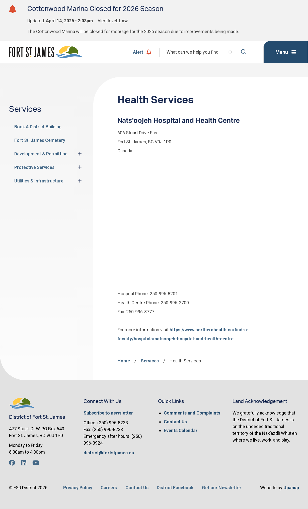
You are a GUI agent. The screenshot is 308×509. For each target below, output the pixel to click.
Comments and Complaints (192, 413)
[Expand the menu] (285, 52)
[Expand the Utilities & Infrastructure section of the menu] (79, 180)
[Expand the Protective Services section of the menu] (79, 167)
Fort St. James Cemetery (39, 140)
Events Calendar (180, 430)
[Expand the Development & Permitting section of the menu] (79, 153)
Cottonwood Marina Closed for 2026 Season (95, 9)
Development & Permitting (40, 153)
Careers (109, 487)
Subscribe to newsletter (108, 413)
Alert (142, 52)
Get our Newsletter (221, 487)
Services (150, 360)
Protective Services (34, 167)
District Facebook (175, 487)
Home (123, 360)
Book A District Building (37, 126)
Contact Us (175, 421)
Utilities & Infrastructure (38, 180)
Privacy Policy (77, 487)
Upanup (291, 487)
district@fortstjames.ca (109, 452)
